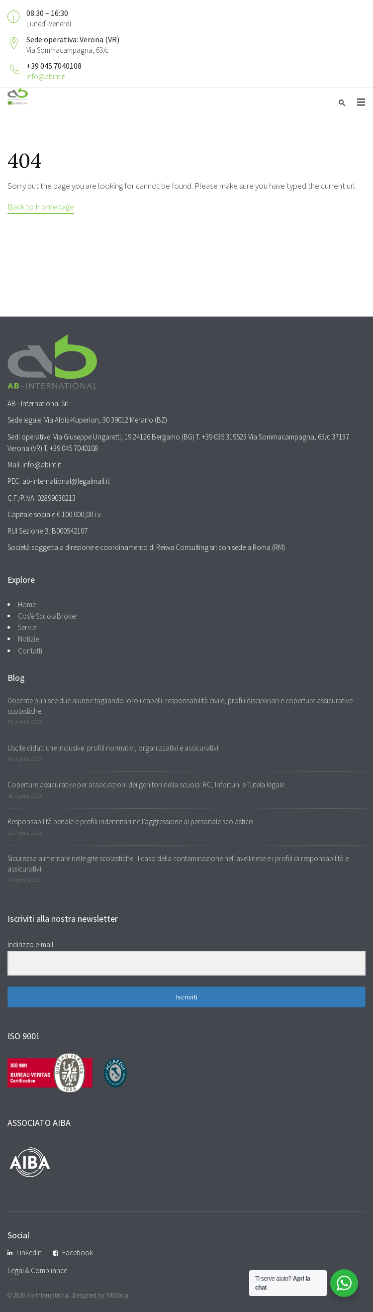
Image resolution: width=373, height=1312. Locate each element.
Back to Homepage (40, 206)
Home (27, 604)
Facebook (77, 1252)
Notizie (28, 639)
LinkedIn (29, 1252)
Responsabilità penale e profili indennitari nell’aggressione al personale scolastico (130, 821)
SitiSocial (118, 1295)
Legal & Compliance (37, 1270)
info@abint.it (45, 76)
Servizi (28, 627)
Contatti (30, 651)
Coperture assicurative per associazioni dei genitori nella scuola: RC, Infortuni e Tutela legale (145, 784)
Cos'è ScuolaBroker (48, 616)
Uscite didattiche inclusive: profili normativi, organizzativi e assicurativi (112, 748)
